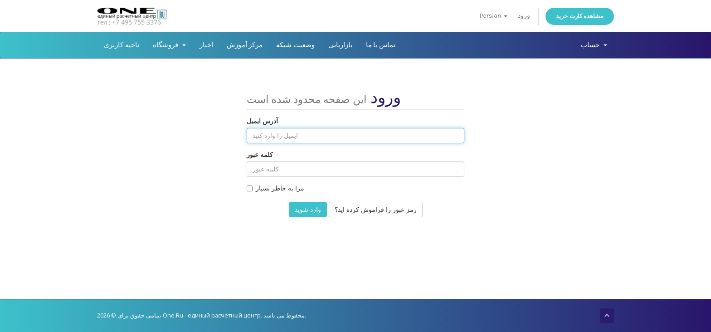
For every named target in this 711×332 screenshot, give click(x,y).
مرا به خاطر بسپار (275, 188)
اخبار (206, 45)
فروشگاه (169, 45)
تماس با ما (380, 45)
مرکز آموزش (245, 45)
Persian (493, 16)
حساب (594, 45)
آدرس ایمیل (262, 121)
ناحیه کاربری (121, 45)
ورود (524, 16)
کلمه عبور (260, 154)
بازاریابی (340, 45)
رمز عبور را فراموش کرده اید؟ (376, 209)
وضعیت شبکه (295, 45)
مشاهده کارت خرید (580, 16)
